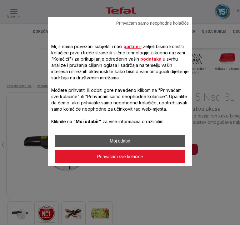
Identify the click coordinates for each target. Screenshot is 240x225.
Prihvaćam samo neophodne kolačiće (152, 23)
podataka (151, 59)
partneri (132, 46)
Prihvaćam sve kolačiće (120, 156)
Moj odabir (120, 140)
